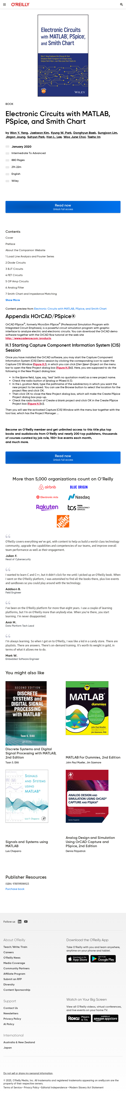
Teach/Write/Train (15, 947)
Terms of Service (12, 1087)
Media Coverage (14, 963)
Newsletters (10, 1013)
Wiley (15, 180)
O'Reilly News (11, 957)
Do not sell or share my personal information (27, 1073)
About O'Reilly (14, 940)
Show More (13, 300)
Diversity (8, 984)
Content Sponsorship (16, 990)
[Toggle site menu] (4, 4)
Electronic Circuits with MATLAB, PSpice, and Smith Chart (70, 308)
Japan (7, 1047)
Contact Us (10, 1008)
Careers (8, 952)
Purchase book (15, 889)
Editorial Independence (54, 1087)
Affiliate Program (14, 974)
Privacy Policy (12, 1019)
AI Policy (8, 1024)
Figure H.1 (40, 364)
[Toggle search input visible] (121, 4)
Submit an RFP (12, 979)
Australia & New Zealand (19, 1042)
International (13, 1035)
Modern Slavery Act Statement (86, 1087)
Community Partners (16, 968)
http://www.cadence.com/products (28, 338)
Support (9, 1001)
